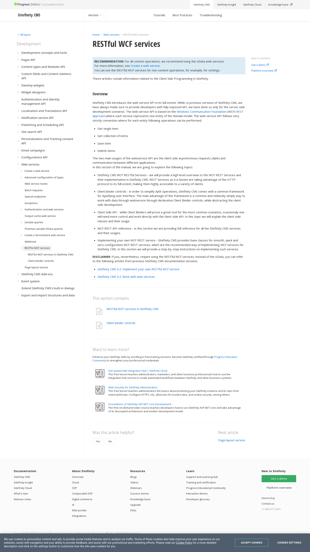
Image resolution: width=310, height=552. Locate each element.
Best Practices (182, 15)
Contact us (268, 503)
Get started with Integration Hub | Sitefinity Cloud (137, 370)
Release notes (22, 499)
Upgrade (135, 505)
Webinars (136, 488)
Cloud (75, 482)
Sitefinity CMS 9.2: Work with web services (126, 277)
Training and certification (201, 482)
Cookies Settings (289, 542)
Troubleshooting (210, 15)
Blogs (133, 477)
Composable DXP (82, 493)
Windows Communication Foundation (201, 111)
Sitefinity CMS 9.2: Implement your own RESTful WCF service (138, 269)
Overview (77, 477)
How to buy (268, 498)
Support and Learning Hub (202, 477)
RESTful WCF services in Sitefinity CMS (133, 309)
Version (95, 15)
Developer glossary (198, 499)
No (110, 441)
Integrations (79, 516)
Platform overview (264, 70)
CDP (74, 488)
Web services (111, 34)
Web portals (79, 510)
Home (96, 34)
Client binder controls (121, 323)
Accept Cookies (251, 542)
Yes (98, 441)
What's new (21, 493)
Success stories (139, 493)
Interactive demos (197, 493)
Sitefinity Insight (23, 482)
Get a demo (260, 65)
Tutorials (159, 15)
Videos (134, 482)
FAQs (133, 510)
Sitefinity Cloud (23, 488)
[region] (155, 542)
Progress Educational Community (206, 488)
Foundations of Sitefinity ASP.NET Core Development (139, 404)
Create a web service (145, 66)
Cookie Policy (184, 542)
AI (73, 505)
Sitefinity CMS (22, 477)
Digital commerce (82, 499)
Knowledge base (140, 499)
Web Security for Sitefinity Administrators (133, 387)
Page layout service (231, 440)
